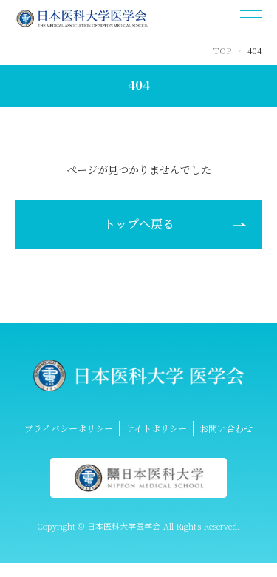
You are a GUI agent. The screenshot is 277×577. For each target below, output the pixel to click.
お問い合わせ (226, 428)
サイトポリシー (156, 428)
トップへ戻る (138, 223)
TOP (222, 50)
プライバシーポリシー (68, 428)
